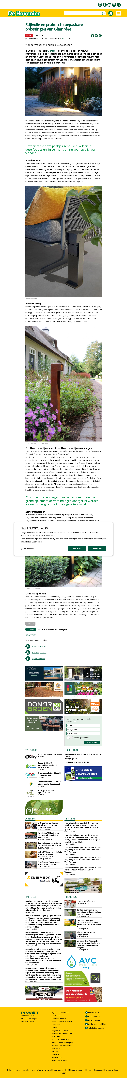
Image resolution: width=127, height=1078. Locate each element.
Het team (56, 1036)
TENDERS (69, 818)
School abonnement (60, 1039)
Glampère (52, 50)
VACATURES (32, 750)
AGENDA (30, 818)
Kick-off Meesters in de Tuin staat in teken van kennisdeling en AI (50, 854)
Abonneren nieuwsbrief (62, 1033)
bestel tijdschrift (39, 652)
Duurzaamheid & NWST (62, 1021)
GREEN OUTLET (73, 750)
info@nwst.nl (93, 1012)
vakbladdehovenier (96, 1028)
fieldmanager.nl (13, 1070)
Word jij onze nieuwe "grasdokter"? (46, 791)
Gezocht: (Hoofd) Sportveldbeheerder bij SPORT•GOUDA (47, 765)
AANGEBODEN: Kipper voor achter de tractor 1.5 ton (82, 755)
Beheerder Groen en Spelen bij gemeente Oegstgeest (49, 783)
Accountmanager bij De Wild (50, 754)
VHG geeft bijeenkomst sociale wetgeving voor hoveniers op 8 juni (48, 825)
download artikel (39, 646)
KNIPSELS (30, 896)
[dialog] (63, 539)
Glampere (30, 624)
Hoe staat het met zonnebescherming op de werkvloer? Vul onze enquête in (89, 923)
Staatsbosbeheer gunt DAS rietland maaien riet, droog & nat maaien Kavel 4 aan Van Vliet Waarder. (82, 849)
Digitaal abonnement (61, 1030)
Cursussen (56, 1024)
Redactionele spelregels (62, 1042)
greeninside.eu (112, 1070)
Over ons (56, 1015)
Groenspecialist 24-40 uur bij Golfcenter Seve (49, 774)
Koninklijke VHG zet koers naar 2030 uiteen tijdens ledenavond (48, 835)
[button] (27, 548)
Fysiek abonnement (60, 1012)
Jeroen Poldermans (33, 38)
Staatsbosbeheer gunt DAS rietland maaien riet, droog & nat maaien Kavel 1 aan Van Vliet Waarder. (82, 859)
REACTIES (30, 635)
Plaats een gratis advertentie (76, 762)
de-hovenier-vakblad (97, 1024)
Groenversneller (59, 1018)
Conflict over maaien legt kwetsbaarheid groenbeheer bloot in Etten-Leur (89, 912)
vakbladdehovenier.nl (75, 1070)
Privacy (55, 1051)
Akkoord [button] (97, 548)
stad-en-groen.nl (44, 1070)
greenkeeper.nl (28, 1070)
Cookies (55, 1054)
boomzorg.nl (59, 1070)
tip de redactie (38, 658)
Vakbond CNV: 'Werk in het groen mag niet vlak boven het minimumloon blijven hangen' (88, 944)
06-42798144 (94, 1020)
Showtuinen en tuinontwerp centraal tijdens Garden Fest (50, 844)
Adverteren (57, 1057)
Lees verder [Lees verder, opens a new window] (37, 541)
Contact (55, 1027)
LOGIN (31, 629)
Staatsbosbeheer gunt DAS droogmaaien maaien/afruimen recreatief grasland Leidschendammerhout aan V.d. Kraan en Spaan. (81, 826)
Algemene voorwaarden (62, 1045)
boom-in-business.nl (95, 1070)
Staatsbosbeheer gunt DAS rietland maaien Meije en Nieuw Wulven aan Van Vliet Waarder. (82, 869)
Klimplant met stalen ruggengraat (86, 933)
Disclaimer (56, 1048)
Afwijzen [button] (77, 548)
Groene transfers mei (86, 901)
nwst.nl (63, 1073)
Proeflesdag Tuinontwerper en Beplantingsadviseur (49, 863)
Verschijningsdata (59, 1060)
